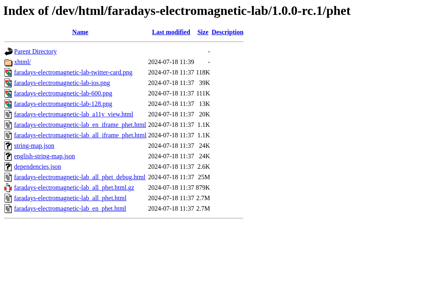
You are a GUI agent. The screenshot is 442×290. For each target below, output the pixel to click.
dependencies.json (37, 166)
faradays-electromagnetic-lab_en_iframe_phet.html (80, 124)
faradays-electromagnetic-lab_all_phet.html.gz (74, 187)
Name (80, 32)
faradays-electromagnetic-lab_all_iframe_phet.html (80, 135)
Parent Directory (35, 51)
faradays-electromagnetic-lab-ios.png (62, 82)
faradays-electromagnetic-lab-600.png (63, 93)
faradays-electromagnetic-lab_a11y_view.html (73, 114)
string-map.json (34, 145)
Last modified (171, 32)
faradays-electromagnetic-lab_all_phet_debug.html (80, 177)
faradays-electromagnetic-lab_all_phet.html (70, 198)
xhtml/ (22, 61)
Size (203, 32)
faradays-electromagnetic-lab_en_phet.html (70, 208)
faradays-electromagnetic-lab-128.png (63, 103)
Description (227, 32)
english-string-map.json (44, 156)
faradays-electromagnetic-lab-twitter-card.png (73, 72)
